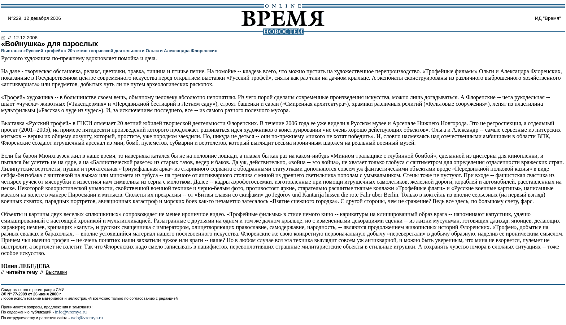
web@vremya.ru (87, 317)
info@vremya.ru (71, 312)
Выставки (56, 272)
